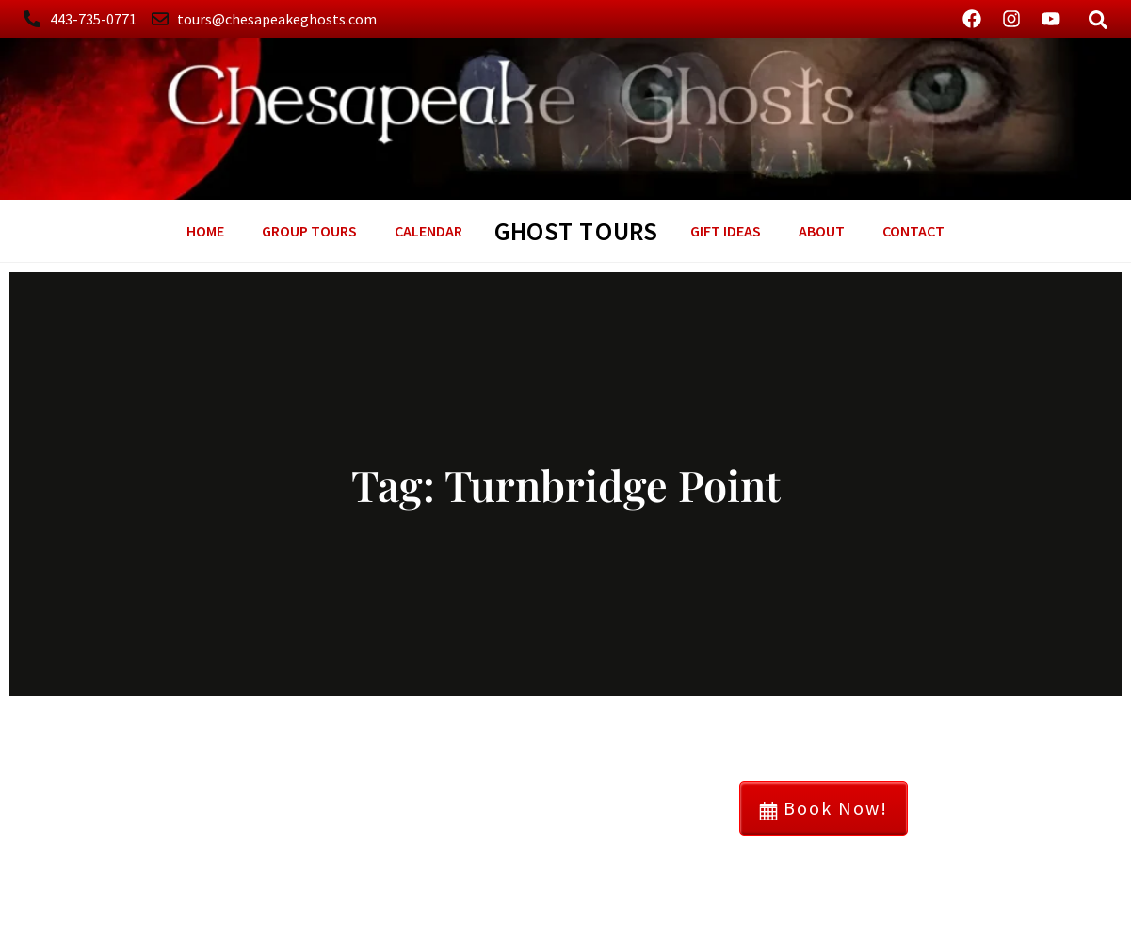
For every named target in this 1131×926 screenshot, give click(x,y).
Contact (913, 230)
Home (205, 230)
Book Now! (823, 808)
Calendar (428, 230)
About (822, 230)
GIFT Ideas (725, 230)
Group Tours (309, 230)
